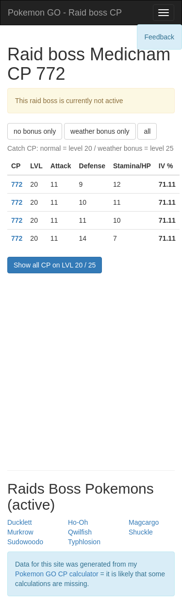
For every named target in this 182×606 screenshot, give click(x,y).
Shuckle (141, 532)
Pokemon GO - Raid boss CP (65, 13)
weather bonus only (99, 131)
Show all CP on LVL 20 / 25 (55, 265)
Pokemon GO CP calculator (57, 574)
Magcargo (144, 522)
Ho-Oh (78, 522)
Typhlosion (84, 542)
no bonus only (35, 131)
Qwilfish (80, 532)
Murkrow (20, 532)
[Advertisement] (91, 369)
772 (16, 184)
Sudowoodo (25, 542)
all (147, 131)
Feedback (159, 37)
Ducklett (19, 522)
